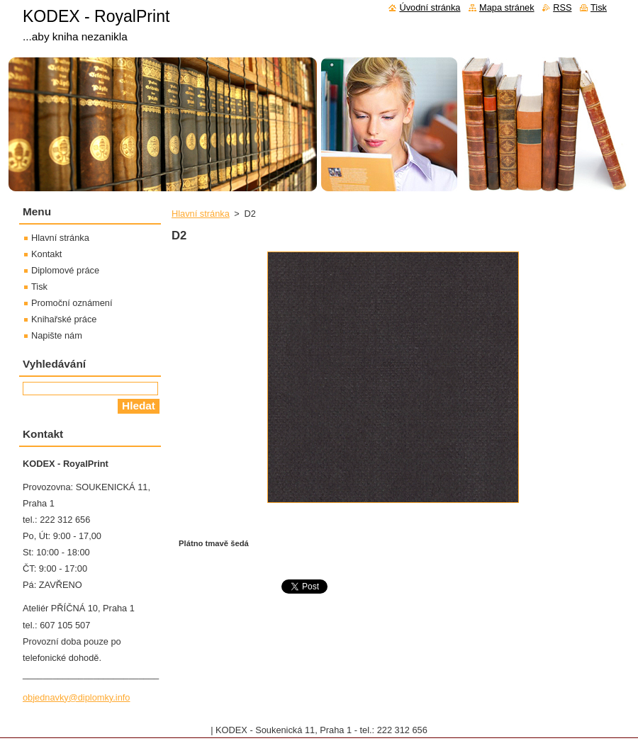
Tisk (39, 286)
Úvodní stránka (429, 7)
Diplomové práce (65, 270)
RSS (562, 7)
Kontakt (46, 254)
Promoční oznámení (72, 303)
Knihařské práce (63, 319)
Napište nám (56, 335)
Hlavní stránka (201, 213)
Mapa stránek (507, 7)
